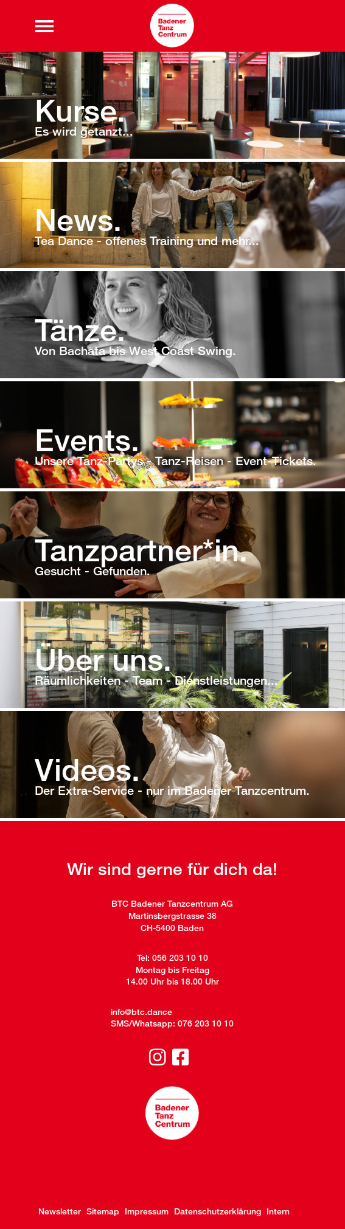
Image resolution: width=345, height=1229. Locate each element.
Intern (278, 1211)
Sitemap (102, 1211)
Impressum (147, 1211)
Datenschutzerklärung (217, 1211)
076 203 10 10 (206, 1023)
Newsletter (59, 1211)
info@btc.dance (141, 1011)
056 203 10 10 (180, 957)
